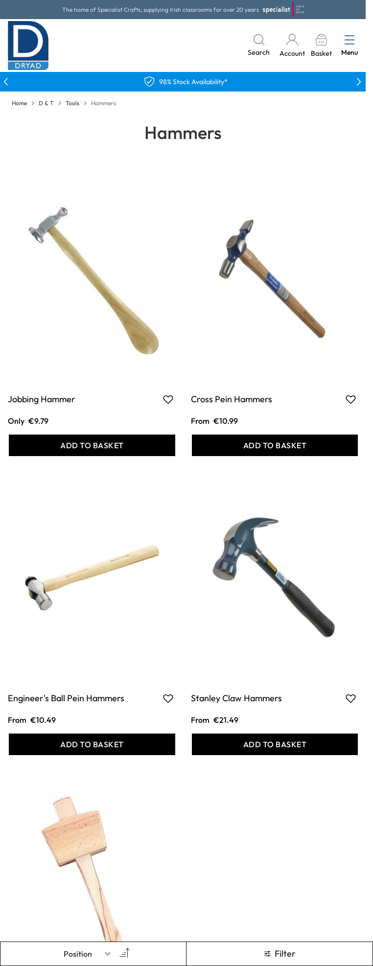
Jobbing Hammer (41, 399)
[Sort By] (87, 954)
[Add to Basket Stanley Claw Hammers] (275, 744)
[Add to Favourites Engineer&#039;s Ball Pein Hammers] (168, 698)
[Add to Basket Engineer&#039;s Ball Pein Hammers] (92, 744)
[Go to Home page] (28, 45)
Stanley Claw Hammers (236, 698)
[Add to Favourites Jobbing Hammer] (168, 399)
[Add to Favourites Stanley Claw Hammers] (351, 698)
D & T (46, 103)
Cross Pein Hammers (231, 399)
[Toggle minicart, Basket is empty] (321, 46)
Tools (72, 103)
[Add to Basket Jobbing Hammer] (92, 445)
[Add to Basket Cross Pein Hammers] (275, 445)
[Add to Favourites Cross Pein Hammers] (351, 399)
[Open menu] (349, 40)
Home (19, 103)
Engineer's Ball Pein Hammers (66, 698)
